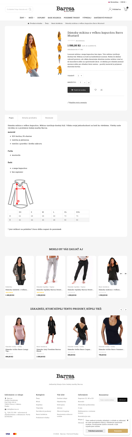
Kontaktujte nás (84, 416)
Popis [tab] (11, 118)
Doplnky (39, 405)
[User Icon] (115, 9)
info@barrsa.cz (13, 409)
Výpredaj (39, 408)
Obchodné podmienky (86, 405)
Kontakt (81, 401)
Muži (38, 401)
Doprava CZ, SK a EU (86, 398)
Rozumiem (118, 431)
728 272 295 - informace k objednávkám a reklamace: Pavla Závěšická (17, 414)
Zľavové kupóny (63, 411)
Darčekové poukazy (43, 411)
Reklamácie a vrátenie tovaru (86, 412)
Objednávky (61, 401)
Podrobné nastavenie (95, 431)
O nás (80, 408)
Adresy (59, 408)
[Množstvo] (80, 82)
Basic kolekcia (41, 414)
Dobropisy (61, 405)
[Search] (16, 9)
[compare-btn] (101, 90)
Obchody (81, 423)
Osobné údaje (62, 398)
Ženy (38, 398)
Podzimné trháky (42, 418)
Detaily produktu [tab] (29, 118)
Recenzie (49, 118)
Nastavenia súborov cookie (64, 415)
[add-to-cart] (79, 90)
